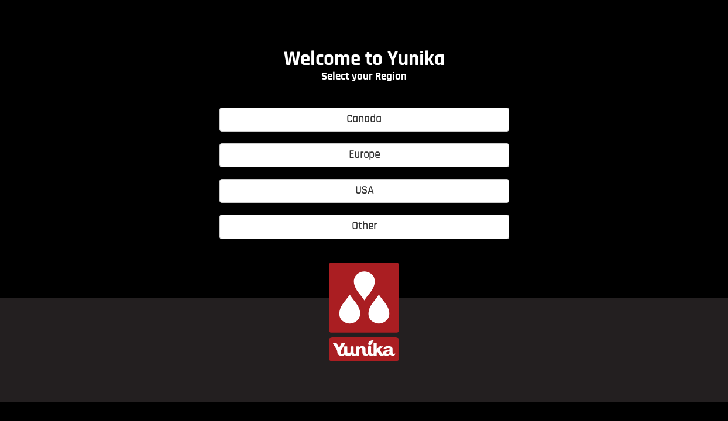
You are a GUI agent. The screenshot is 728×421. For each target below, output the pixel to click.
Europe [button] (364, 155)
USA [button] (364, 190)
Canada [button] (364, 119)
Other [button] (364, 226)
